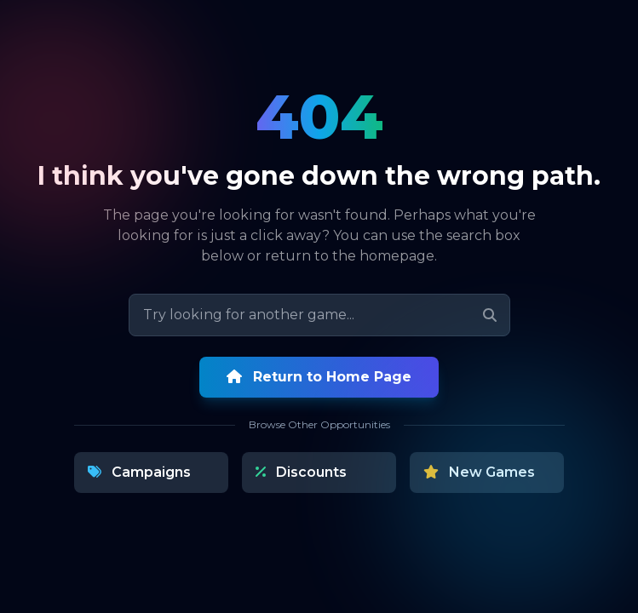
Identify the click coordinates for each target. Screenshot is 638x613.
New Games (479, 472)
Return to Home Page (319, 377)
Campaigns (139, 472)
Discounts (301, 472)
